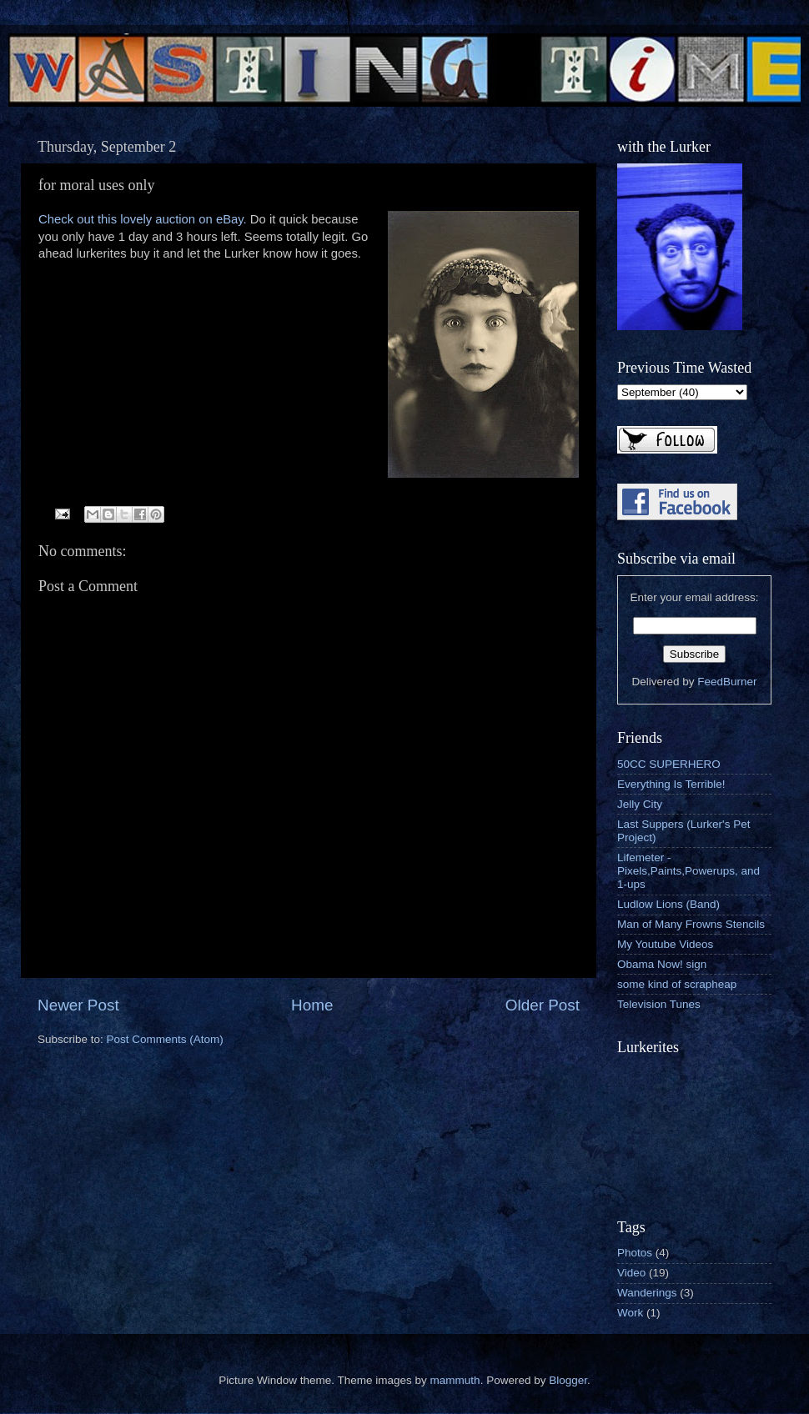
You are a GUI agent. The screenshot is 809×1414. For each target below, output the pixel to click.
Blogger (568, 1380)
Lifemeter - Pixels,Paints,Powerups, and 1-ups (688, 870)
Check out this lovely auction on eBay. (142, 219)
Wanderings (647, 1292)
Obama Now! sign (661, 964)
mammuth (455, 1380)
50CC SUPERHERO (669, 764)
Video (631, 1272)
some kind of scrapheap (676, 984)
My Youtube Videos (665, 944)
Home (312, 1005)
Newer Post (78, 1005)
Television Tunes (659, 1004)
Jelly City (639, 804)
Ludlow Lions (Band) (668, 904)
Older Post (542, 1005)
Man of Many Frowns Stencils (691, 924)
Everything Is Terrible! (671, 784)
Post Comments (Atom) (165, 1039)
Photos (634, 1252)
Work (630, 1312)
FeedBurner (726, 681)
